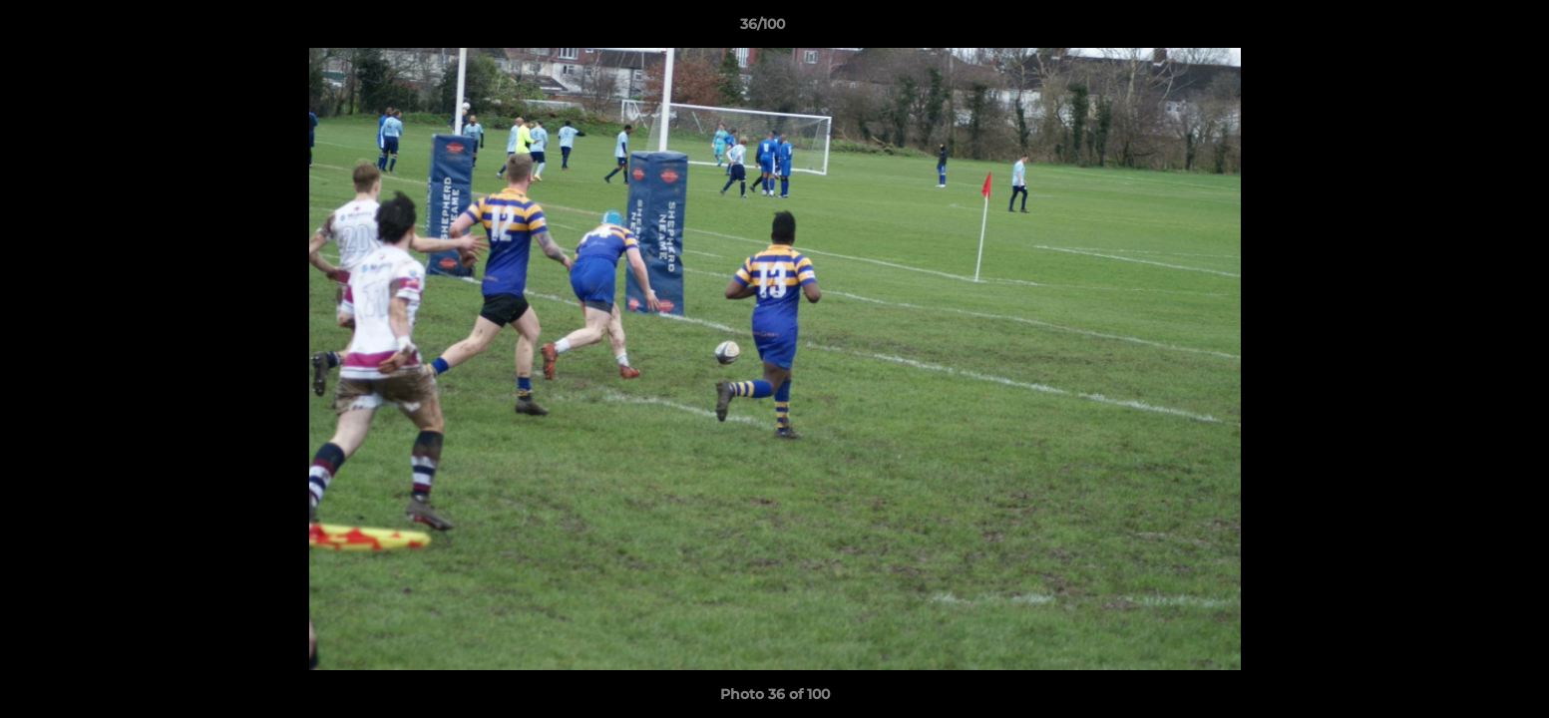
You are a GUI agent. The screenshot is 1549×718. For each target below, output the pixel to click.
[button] (1465, 29)
